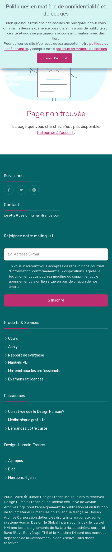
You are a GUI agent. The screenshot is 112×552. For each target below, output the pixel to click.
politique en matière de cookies (81, 49)
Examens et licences (26, 379)
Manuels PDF (19, 362)
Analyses (16, 347)
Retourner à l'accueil (55, 132)
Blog (12, 469)
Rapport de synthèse (26, 355)
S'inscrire (56, 300)
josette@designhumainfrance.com (32, 215)
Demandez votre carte (27, 428)
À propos (15, 461)
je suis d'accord (54, 58)
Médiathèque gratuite (26, 420)
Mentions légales (22, 477)
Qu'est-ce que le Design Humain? (36, 411)
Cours (13, 338)
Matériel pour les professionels (34, 371)
